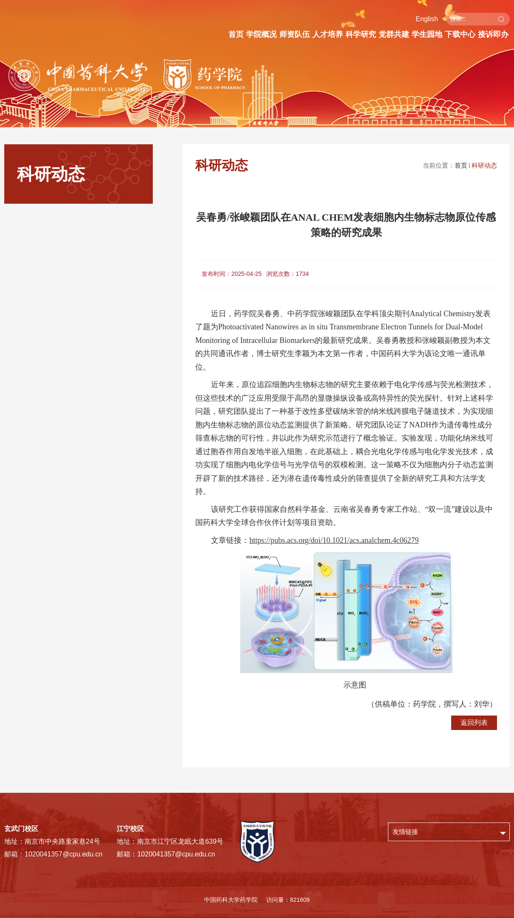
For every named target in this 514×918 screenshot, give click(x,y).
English (427, 18)
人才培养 (327, 34)
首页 (236, 34)
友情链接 (405, 831)
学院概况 (261, 34)
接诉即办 (493, 34)
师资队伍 (294, 34)
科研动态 (484, 165)
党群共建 (394, 34)
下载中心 (460, 34)
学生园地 (427, 34)
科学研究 (360, 34)
